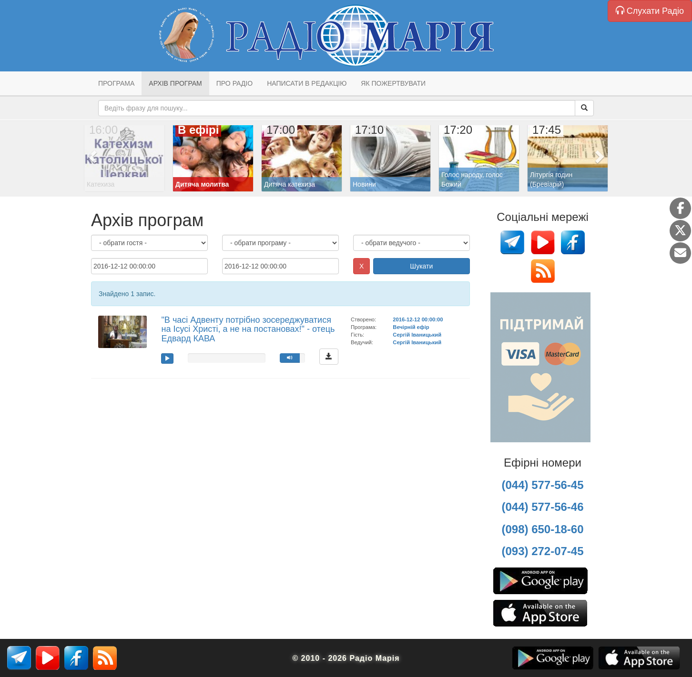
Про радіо (234, 83)
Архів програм (175, 83)
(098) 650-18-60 (542, 529)
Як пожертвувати (393, 83)
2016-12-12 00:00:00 (418, 319)
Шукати (421, 266)
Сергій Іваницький (417, 335)
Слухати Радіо (650, 11)
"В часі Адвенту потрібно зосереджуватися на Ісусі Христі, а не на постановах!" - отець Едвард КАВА (248, 329)
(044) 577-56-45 (542, 484)
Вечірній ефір (411, 327)
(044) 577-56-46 (542, 506)
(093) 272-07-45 (542, 551)
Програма (116, 83)
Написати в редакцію (306, 83)
